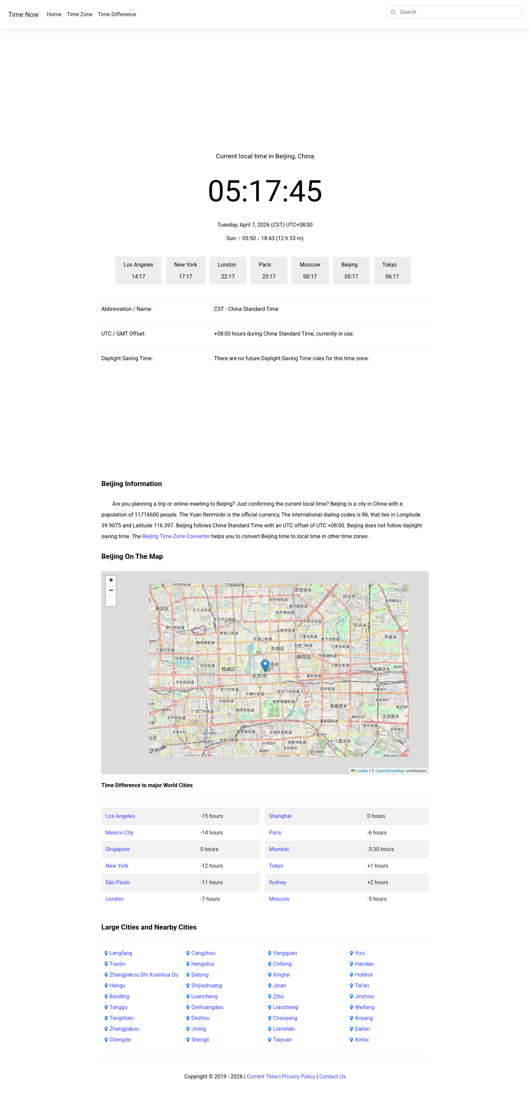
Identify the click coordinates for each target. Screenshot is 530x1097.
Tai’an (362, 985)
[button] (265, 666)
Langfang (121, 953)
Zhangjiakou (124, 1029)
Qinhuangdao (207, 1007)
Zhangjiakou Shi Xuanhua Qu (144, 975)
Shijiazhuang (206, 985)
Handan (364, 964)
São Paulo (117, 882)
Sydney (277, 882)
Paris (275, 832)
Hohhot (364, 975)
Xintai (362, 1039)
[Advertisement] (265, 98)
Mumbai (279, 849)
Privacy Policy (298, 1076)
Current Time (262, 1076)
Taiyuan (282, 1039)
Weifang (365, 1007)
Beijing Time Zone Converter (176, 536)
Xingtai (281, 975)
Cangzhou (203, 953)
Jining (198, 1029)
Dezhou (200, 1018)
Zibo (278, 996)
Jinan (279, 985)
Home (54, 14)
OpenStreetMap (390, 771)
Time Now (23, 14)
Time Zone (80, 14)
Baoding (119, 996)
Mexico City (119, 832)
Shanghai (280, 816)
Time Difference (117, 14)
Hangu (117, 985)
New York (116, 866)
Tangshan (121, 1018)
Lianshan (284, 1029)
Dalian (362, 1029)
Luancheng (204, 996)
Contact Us (332, 1076)
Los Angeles (120, 816)
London (114, 899)
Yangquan (285, 953)
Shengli (200, 1039)
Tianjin (118, 964)
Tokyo (276, 866)
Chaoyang (285, 1018)
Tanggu (118, 1007)
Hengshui (202, 964)
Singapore (117, 849)
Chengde (120, 1039)
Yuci (360, 953)
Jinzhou (364, 996)
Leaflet (359, 771)
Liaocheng (285, 1007)
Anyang (364, 1018)
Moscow (279, 899)
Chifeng (282, 964)
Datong (200, 975)
